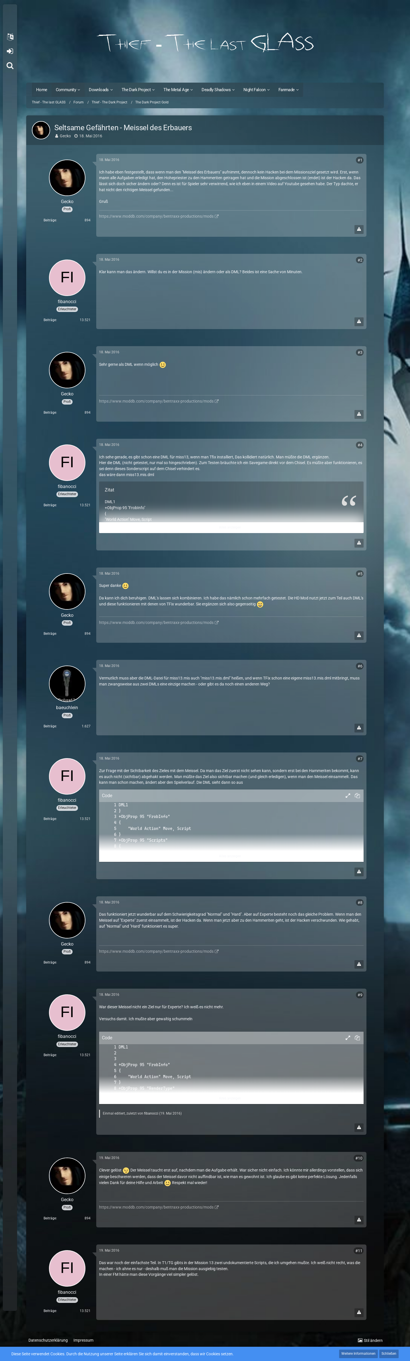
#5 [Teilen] (360, 574)
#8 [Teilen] (360, 902)
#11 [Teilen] (358, 1250)
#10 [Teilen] (358, 1158)
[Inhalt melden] (359, 229)
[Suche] (10, 65)
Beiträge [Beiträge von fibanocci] (50, 320)
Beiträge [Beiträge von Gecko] (50, 220)
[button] (10, 37)
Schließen (389, 1354)
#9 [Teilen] (360, 995)
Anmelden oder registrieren (10, 51)
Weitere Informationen (358, 1354)
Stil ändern (373, 1340)
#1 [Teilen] (360, 160)
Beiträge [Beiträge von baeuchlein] (50, 726)
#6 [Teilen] (360, 666)
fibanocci (151, 1113)
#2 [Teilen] (360, 260)
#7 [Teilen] (360, 758)
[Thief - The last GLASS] (205, 42)
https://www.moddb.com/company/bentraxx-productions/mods (156, 216)
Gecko (65, 136)
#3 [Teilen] (360, 352)
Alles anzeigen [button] (230, 527)
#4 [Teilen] (360, 445)
